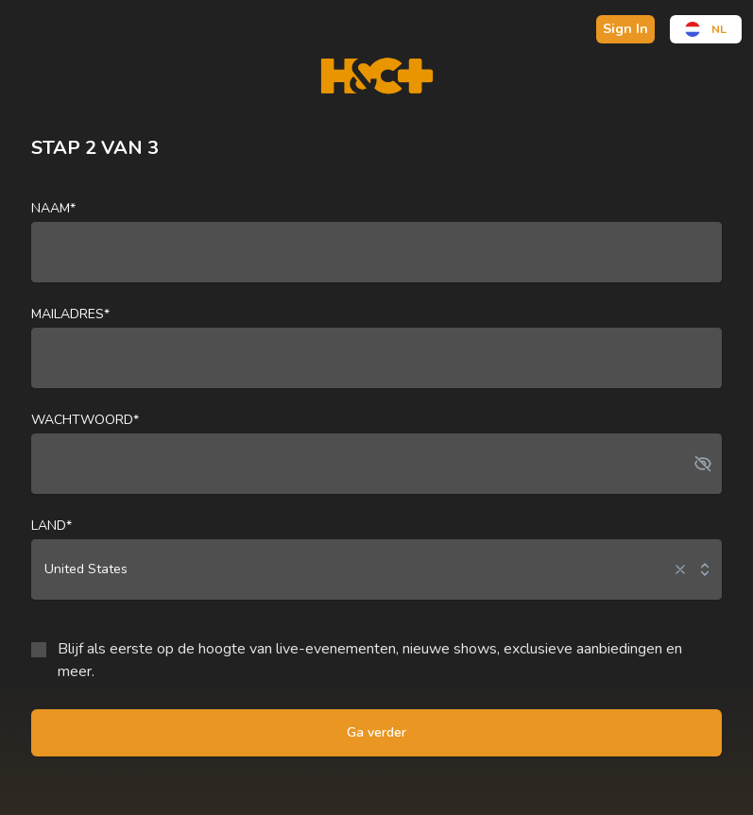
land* (51, 526)
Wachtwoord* (85, 420)
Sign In (625, 29)
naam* (53, 208)
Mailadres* (70, 314)
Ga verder (376, 732)
